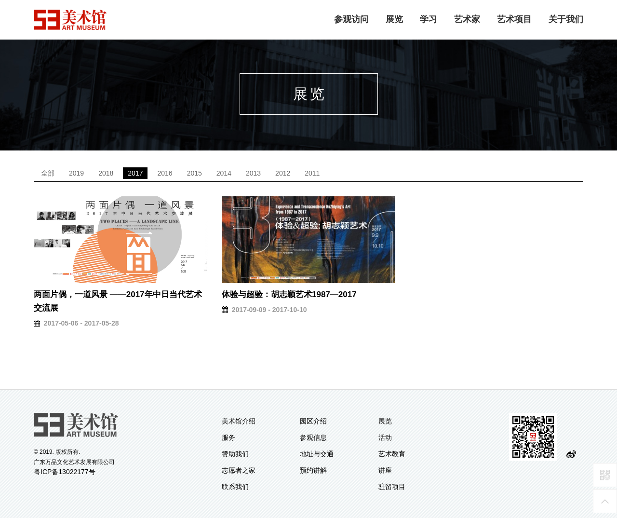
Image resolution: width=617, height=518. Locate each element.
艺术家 (467, 19)
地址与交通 (317, 454)
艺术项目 (514, 19)
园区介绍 (313, 421)
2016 (164, 173)
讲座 (385, 470)
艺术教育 (391, 454)
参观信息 (313, 437)
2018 (105, 173)
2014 (223, 173)
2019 (76, 173)
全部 (47, 173)
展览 (394, 19)
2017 (135, 173)
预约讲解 (313, 470)
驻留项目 (391, 487)
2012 (282, 173)
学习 (428, 19)
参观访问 (351, 19)
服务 (228, 437)
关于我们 (566, 19)
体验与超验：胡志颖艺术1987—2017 (289, 294)
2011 (312, 173)
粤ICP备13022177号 (64, 472)
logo (70, 20)
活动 (385, 437)
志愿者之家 (238, 470)
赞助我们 (235, 454)
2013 (253, 173)
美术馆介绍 (238, 421)
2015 (194, 173)
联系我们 (235, 487)
